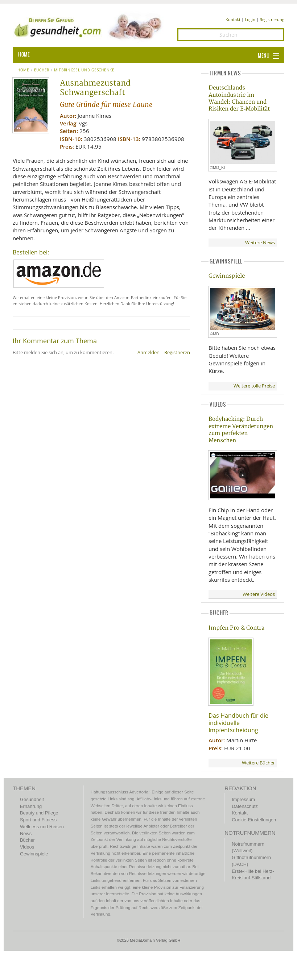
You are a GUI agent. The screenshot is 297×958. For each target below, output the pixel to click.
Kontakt (233, 19)
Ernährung (31, 806)
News (26, 833)
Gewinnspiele (227, 276)
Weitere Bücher (258, 763)
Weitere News (260, 243)
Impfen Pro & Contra (236, 628)
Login (250, 19)
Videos (27, 847)
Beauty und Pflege (39, 813)
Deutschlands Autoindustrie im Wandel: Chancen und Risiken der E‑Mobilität (239, 98)
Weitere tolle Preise (254, 386)
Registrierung (272, 19)
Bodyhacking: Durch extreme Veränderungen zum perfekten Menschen (241, 430)
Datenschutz (245, 806)
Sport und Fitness (38, 819)
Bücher (41, 70)
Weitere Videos (259, 594)
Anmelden (148, 352)
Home (23, 70)
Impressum (243, 799)
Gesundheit (32, 799)
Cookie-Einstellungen (254, 819)
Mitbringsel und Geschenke (84, 70)
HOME (24, 54)
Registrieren (177, 352)
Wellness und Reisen (42, 826)
